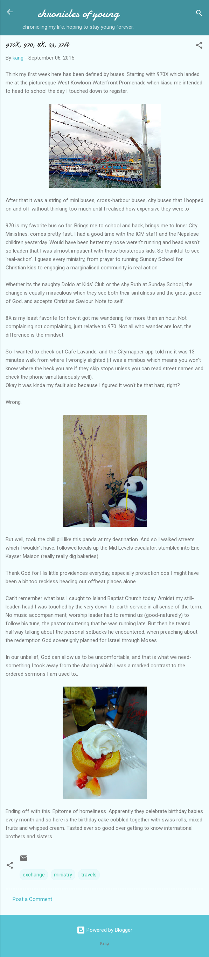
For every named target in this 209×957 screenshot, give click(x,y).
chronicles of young (78, 13)
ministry (63, 875)
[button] (199, 46)
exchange (34, 875)
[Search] (199, 14)
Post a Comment (32, 899)
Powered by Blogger (104, 930)
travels (89, 875)
